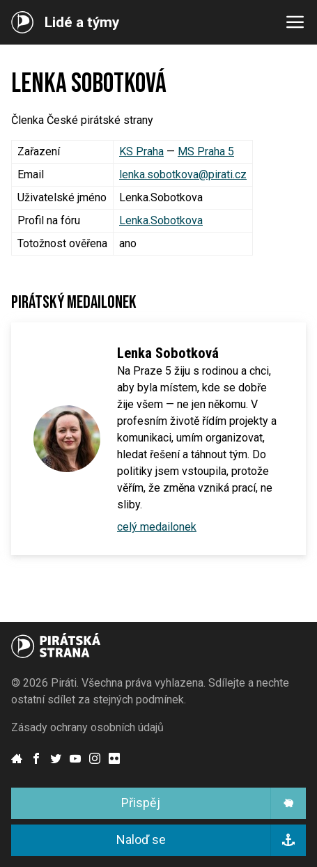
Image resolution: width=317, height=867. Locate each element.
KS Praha (141, 151)
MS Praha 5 (206, 151)
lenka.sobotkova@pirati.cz (183, 174)
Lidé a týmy (82, 22)
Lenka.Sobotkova (161, 220)
